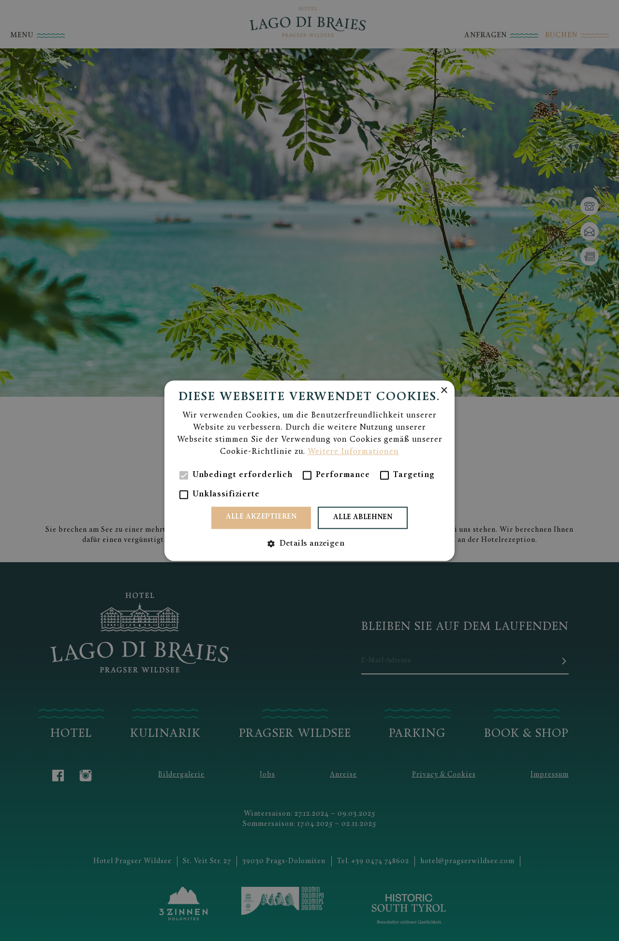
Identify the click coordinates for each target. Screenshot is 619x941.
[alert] (309, 470)
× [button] (443, 390)
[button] (309, 543)
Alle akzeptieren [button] (261, 517)
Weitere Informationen (353, 452)
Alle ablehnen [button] (362, 517)
